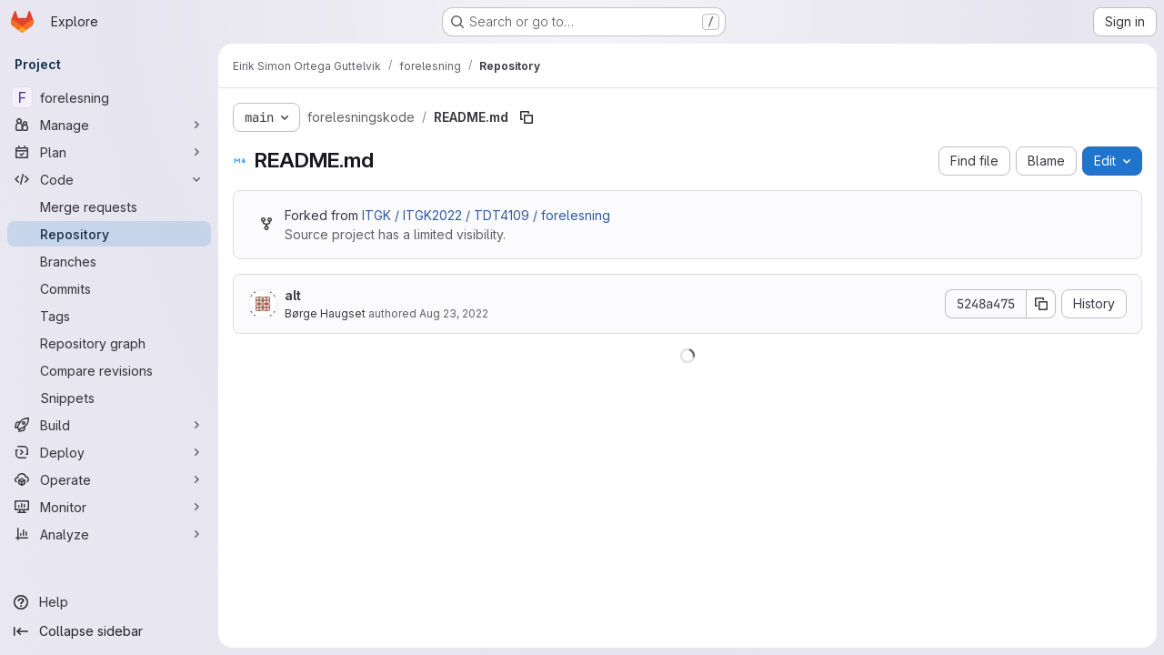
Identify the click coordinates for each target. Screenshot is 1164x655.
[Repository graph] (109, 343)
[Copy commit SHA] (1041, 303)
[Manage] (109, 124)
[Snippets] (109, 397)
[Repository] (109, 234)
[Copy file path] (526, 117)
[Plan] (109, 152)
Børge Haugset (325, 313)
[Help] (109, 602)
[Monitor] (109, 506)
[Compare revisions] (109, 370)
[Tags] (109, 315)
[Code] (109, 179)
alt (293, 295)
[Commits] (109, 288)
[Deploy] (109, 452)
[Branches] (109, 261)
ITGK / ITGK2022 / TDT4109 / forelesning (486, 215)
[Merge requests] (109, 206)
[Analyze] (109, 534)
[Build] (109, 425)
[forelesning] (109, 97)
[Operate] (109, 479)
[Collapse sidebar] (109, 631)
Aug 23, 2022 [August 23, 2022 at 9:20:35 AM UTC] (453, 313)
